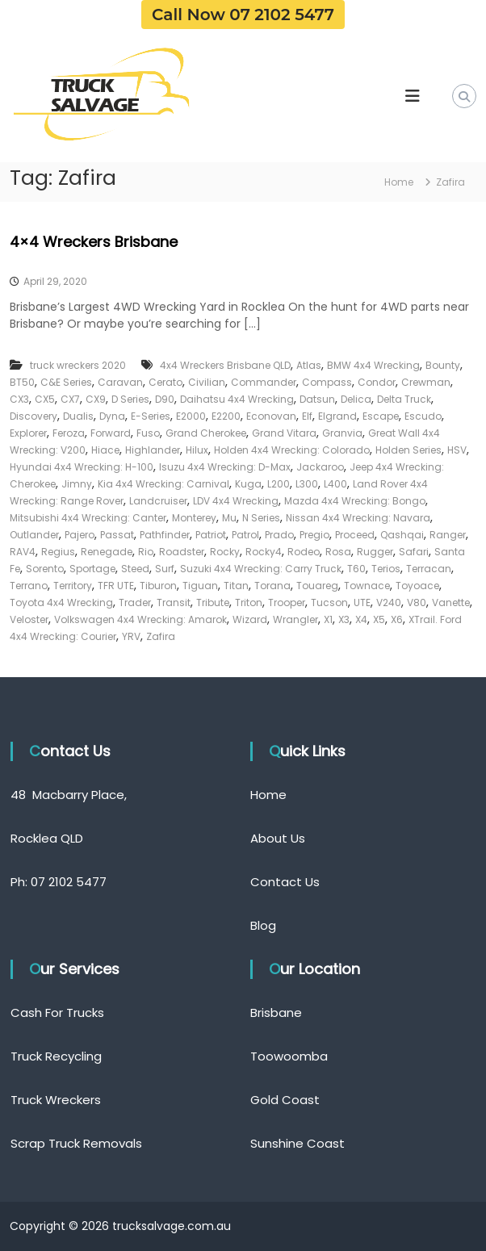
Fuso (148, 433)
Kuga (248, 484)
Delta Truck (404, 399)
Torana (272, 585)
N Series (261, 518)
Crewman (425, 382)
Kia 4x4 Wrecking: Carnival (163, 484)
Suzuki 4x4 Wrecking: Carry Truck (260, 568)
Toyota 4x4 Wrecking (61, 602)
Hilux (197, 450)
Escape (380, 416)
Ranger (447, 535)
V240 (388, 602)
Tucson (329, 602)
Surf (164, 568)
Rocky (225, 552)
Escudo (423, 416)
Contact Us (285, 881)
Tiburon (158, 585)
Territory (72, 585)
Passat (117, 535)
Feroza (68, 433)
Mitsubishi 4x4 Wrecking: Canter (88, 518)
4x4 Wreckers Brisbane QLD (225, 365)
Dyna (112, 416)
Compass (327, 382)
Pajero (79, 535)
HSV (457, 450)
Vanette (451, 602)
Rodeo (303, 552)
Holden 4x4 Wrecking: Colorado (292, 450)
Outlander (34, 535)
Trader (135, 602)
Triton (248, 602)
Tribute (212, 602)
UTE (362, 602)
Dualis (78, 416)
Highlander (152, 450)
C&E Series (66, 382)
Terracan (428, 568)
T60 (356, 568)
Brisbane (276, 1012)
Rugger (375, 552)
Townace (367, 585)
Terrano (29, 585)
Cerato (165, 382)
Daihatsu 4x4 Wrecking (237, 399)
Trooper (286, 602)
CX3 (19, 399)
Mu (229, 518)
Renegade (106, 552)
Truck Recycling (56, 1056)
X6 (397, 619)
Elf (307, 416)
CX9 (96, 399)
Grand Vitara (284, 433)
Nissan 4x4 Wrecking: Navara (358, 518)
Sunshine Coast (297, 1143)
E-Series (150, 416)
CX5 (45, 399)
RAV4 (23, 552)
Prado (279, 535)
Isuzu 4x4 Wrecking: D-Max (225, 467)
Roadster (181, 552)
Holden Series (408, 450)
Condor (377, 382)
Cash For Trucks (57, 1012)
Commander (263, 382)
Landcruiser (158, 501)
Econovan (271, 416)
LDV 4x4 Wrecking (236, 501)
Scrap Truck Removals (76, 1143)
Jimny (76, 484)
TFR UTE (116, 585)
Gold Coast (285, 1099)
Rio (145, 552)
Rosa (338, 552)
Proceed (355, 535)
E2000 (191, 416)
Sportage (92, 568)
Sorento (45, 568)
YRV (131, 636)
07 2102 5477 (69, 881)
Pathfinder (165, 535)
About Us (277, 838)
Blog (263, 925)
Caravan (120, 382)
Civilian (206, 382)
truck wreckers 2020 (78, 365)
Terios (385, 568)
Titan (236, 585)
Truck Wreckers (55, 1099)
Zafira (160, 636)
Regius (58, 552)
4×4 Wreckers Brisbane (94, 242)
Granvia (342, 433)
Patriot (210, 535)
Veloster (29, 619)
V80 (416, 602)
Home (268, 794)
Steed (135, 568)
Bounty (442, 365)
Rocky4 (263, 552)
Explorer (28, 433)
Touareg (317, 585)
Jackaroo (320, 467)
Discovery (33, 416)
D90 (164, 399)
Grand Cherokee (205, 433)
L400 (335, 484)
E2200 (226, 416)
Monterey (194, 518)
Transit (174, 602)
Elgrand (337, 416)
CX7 (70, 399)
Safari (414, 552)
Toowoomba (289, 1056)
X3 (344, 619)
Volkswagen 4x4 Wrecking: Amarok (140, 619)
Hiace (105, 450)
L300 (306, 484)
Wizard (250, 619)
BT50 (22, 382)
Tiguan (200, 585)
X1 (328, 619)
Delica (356, 399)
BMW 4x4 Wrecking (373, 365)
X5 (379, 619)
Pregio (314, 535)
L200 (278, 484)
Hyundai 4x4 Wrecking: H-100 (81, 467)
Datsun (317, 399)
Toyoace (417, 585)
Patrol (245, 535)
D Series (130, 399)
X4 (361, 619)
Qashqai (402, 535)
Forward (110, 433)
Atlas (308, 365)
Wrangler (295, 619)
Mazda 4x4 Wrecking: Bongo (354, 501)
